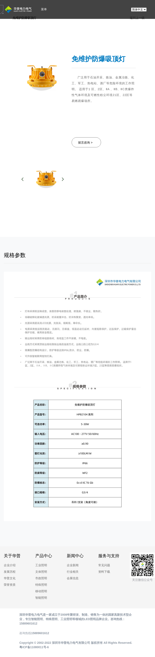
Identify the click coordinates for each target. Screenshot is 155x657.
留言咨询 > (85, 142)
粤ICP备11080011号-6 (34, 647)
